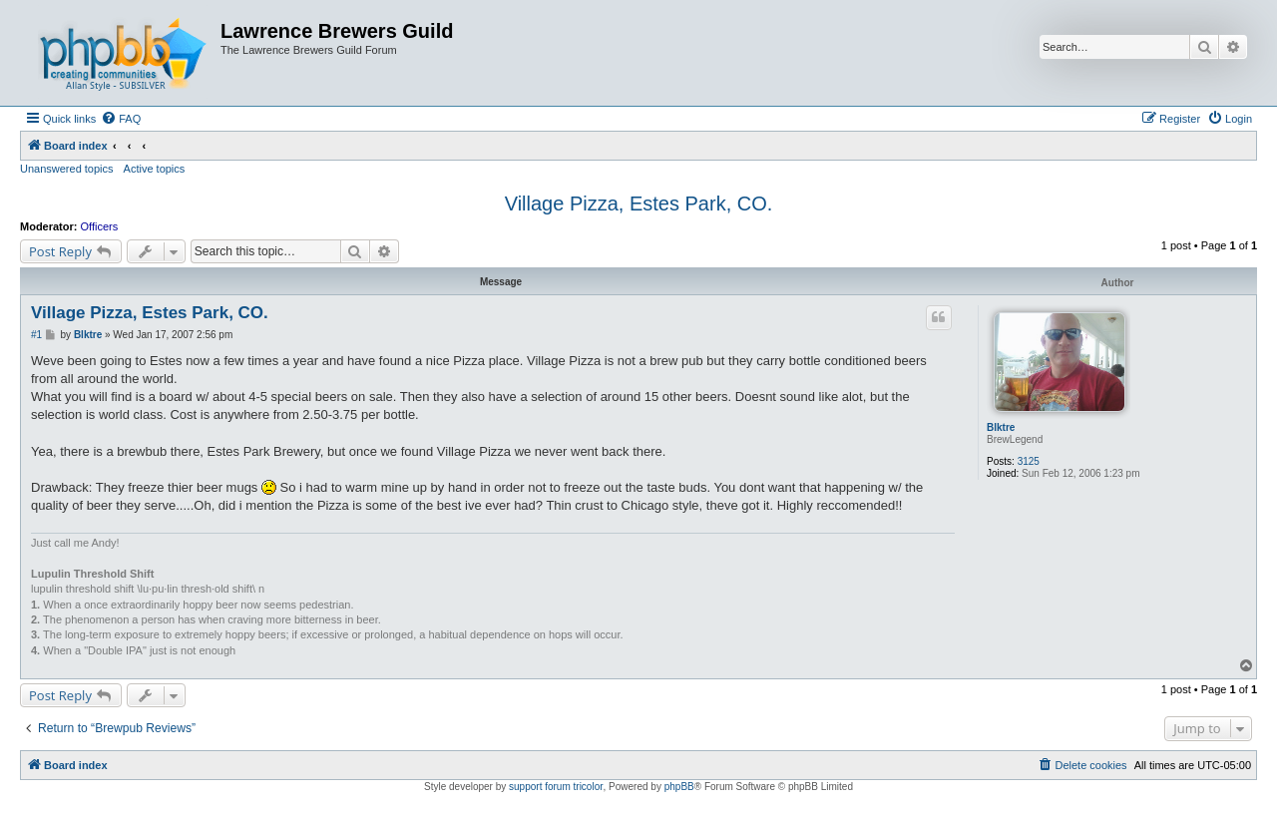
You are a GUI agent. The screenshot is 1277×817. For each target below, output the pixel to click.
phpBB (679, 786)
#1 (36, 334)
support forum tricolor (556, 786)
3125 (1029, 461)
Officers (100, 226)
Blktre (1001, 427)
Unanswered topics (67, 169)
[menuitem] (121, 119)
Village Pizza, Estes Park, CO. (639, 203)
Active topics (155, 169)
